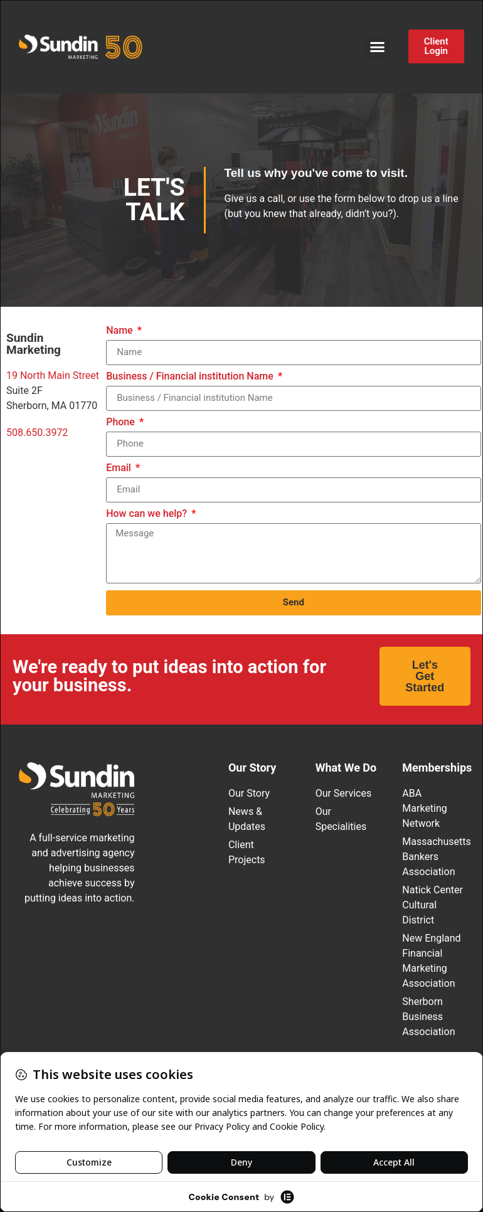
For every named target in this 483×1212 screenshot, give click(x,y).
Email (120, 468)
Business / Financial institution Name (191, 376)
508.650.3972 (37, 433)
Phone (121, 422)
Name (120, 331)
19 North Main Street (52, 375)
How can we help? (147, 514)
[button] (378, 47)
